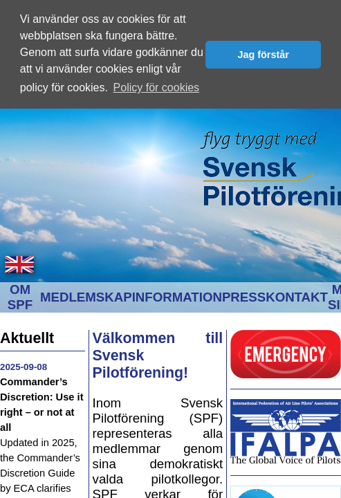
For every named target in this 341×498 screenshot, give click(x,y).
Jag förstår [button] (262, 54)
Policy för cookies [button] (156, 87)
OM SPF (20, 296)
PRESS (244, 295)
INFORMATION (177, 295)
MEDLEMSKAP (86, 295)
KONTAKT (297, 295)
